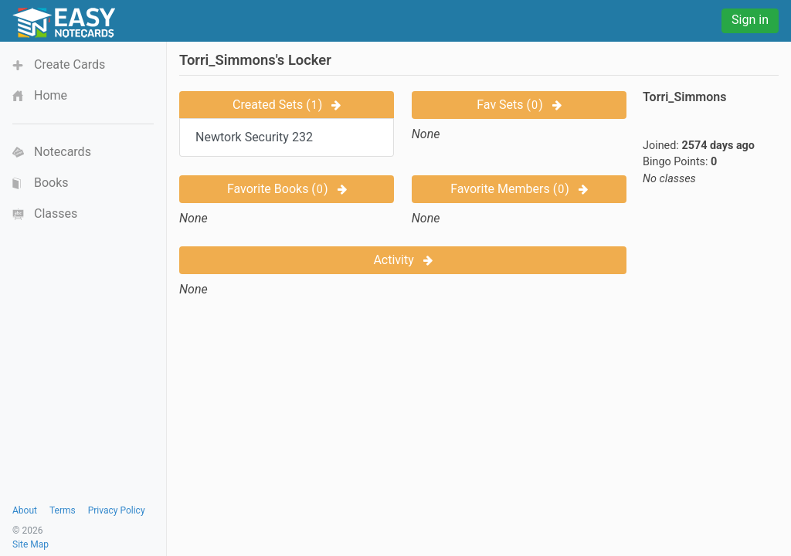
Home (50, 95)
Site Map (30, 544)
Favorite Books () (287, 188)
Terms (62, 510)
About (24, 510)
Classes (55, 213)
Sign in (750, 19)
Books (51, 182)
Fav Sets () (519, 104)
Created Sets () (287, 104)
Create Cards (69, 64)
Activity (402, 260)
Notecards (62, 151)
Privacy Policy (116, 510)
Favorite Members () (519, 188)
